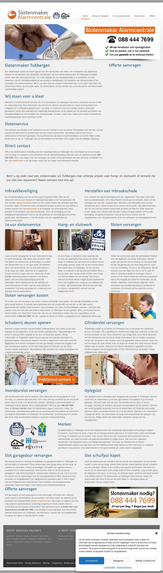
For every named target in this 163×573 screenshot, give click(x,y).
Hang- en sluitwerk (100, 16)
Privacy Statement (33, 563)
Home (85, 16)
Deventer (34, 536)
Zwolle (9, 545)
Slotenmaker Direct (66, 536)
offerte (71, 291)
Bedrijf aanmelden (72, 563)
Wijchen (28, 542)
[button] (156, 533)
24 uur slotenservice (121, 16)
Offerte (152, 16)
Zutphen (47, 542)
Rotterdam (42, 539)
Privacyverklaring (124, 567)
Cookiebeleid (109, 567)
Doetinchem (44, 536)
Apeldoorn (11, 536)
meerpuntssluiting (23, 203)
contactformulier (44, 501)
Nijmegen (32, 539)
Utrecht (9, 542)
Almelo (26, 536)
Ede (8, 539)
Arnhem (19, 536)
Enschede (15, 539)
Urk (49, 539)
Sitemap (46, 563)
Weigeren (118, 560)
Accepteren (91, 560)
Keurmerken (139, 16)
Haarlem (24, 539)
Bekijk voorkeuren (145, 560)
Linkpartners (56, 563)
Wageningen (19, 542)
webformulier (18, 161)
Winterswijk (37, 542)
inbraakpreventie (29, 209)
